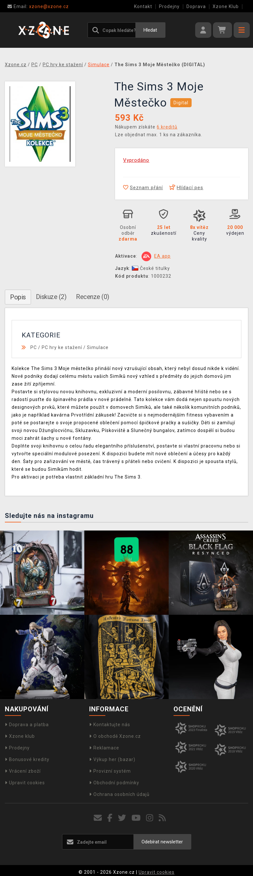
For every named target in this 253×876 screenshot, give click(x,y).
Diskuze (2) (51, 297)
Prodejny (169, 6)
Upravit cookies (25, 782)
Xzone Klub (226, 6)
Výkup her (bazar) (112, 759)
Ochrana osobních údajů (119, 794)
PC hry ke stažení (62, 347)
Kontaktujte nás (109, 724)
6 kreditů (167, 126)
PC (33, 347)
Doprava (196, 6)
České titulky (151, 268)
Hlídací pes (186, 188)
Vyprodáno (136, 160)
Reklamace (104, 747)
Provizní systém (110, 771)
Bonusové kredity (27, 759)
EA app (162, 256)
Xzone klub (20, 736)
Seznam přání (143, 188)
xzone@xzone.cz (38, 6)
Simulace (98, 347)
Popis (18, 297)
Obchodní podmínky (114, 782)
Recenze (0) (92, 297)
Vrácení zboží (23, 771)
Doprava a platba (27, 724)
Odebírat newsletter (162, 842)
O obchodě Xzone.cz (115, 736)
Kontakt (143, 6)
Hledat (150, 30)
